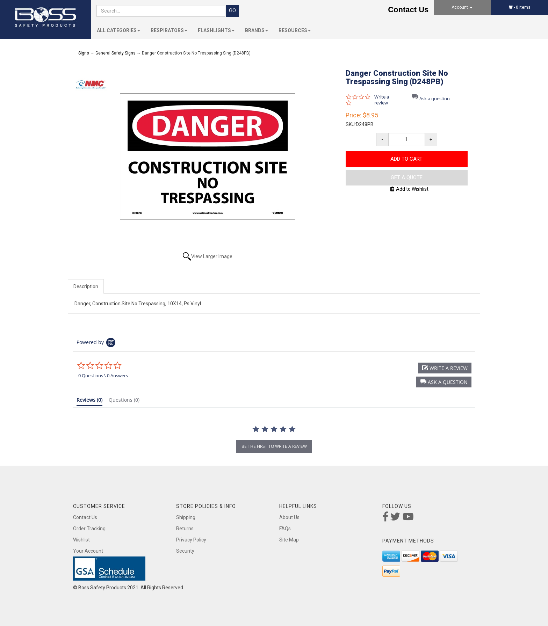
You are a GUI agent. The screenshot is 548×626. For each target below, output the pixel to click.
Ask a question (434, 99)
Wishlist (81, 540)
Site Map (289, 540)
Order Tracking (89, 528)
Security (185, 551)
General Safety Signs (115, 53)
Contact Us (408, 9)
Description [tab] (85, 286)
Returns (185, 528)
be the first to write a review (274, 446)
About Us (289, 517)
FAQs (285, 528)
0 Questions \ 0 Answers (103, 375)
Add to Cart (406, 159)
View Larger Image (211, 256)
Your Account (88, 551)
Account (462, 7)
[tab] (89, 401)
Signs (83, 53)
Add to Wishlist (409, 189)
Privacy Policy (191, 540)
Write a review (381, 100)
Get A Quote (407, 177)
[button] (443, 382)
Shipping (185, 517)
